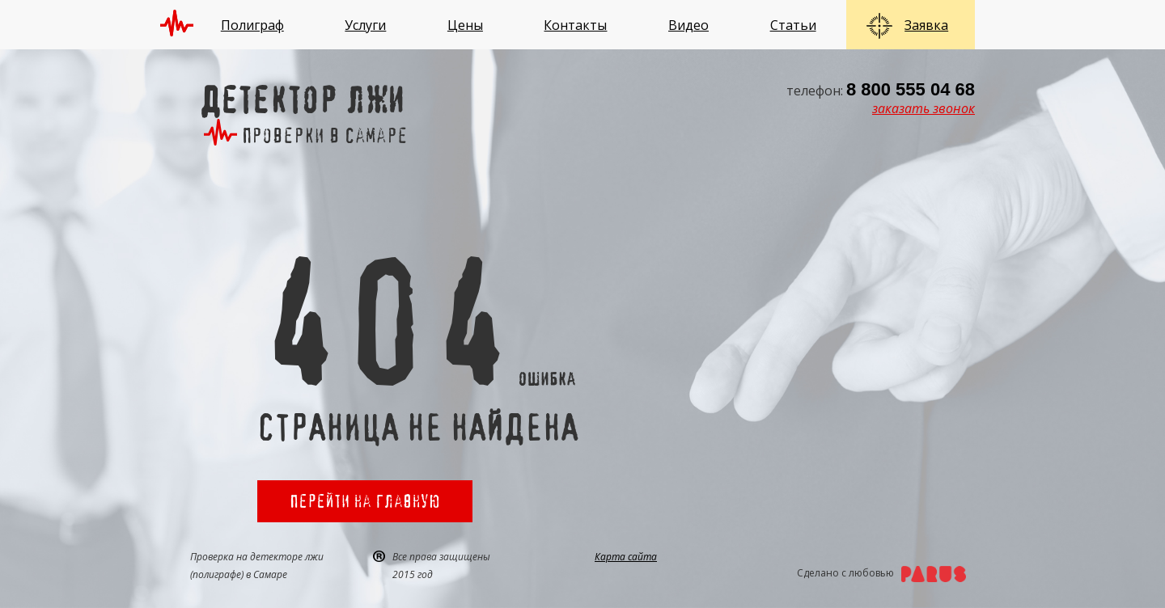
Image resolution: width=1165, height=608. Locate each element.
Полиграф (252, 25)
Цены (465, 25)
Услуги (365, 25)
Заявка (926, 25)
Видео (688, 25)
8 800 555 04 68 (910, 89)
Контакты (575, 25)
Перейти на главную (365, 501)
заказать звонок (923, 108)
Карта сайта (626, 557)
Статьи (793, 25)
